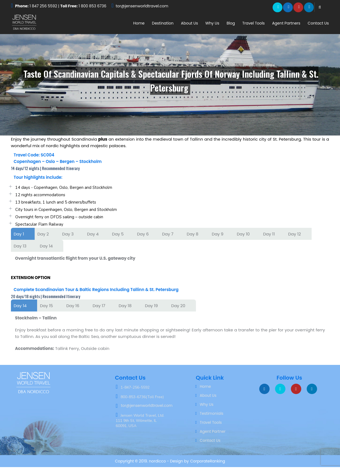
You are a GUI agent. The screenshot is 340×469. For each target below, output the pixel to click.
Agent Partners (286, 23)
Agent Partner (213, 433)
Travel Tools (253, 23)
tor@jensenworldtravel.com (142, 6)
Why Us (212, 23)
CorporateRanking (207, 463)
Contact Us (318, 23)
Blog (230, 23)
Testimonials (212, 414)
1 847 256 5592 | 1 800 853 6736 (60, 6)
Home (139, 23)
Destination (163, 23)
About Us (189, 23)
